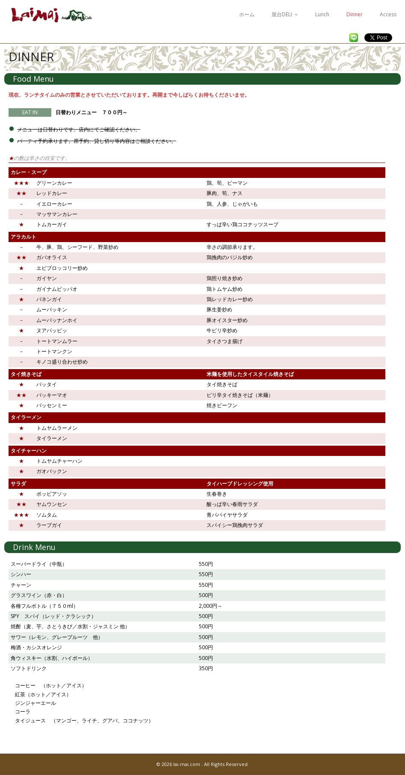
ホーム (246, 14)
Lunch (322, 14)
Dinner (354, 14)
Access (388, 14)
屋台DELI (282, 14)
